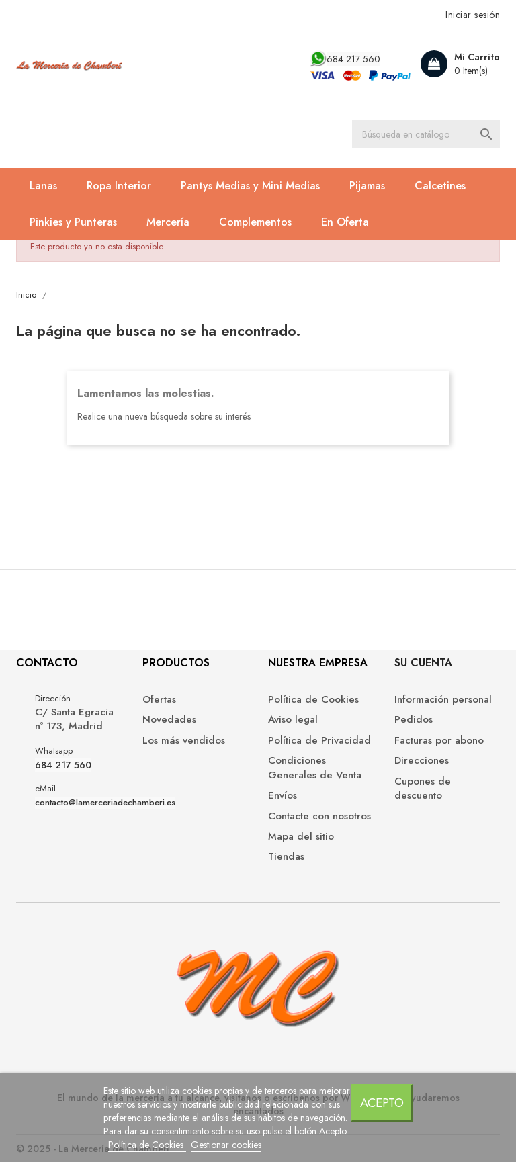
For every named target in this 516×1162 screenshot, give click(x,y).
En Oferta (345, 222)
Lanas (43, 185)
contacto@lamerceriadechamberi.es (105, 803)
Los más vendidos (183, 740)
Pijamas (367, 185)
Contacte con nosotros (319, 816)
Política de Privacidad (319, 740)
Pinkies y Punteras (73, 222)
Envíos (282, 796)
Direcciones (421, 761)
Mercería (167, 222)
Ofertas (159, 699)
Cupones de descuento (422, 788)
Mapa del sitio (301, 837)
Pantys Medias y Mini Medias (250, 185)
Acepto (382, 1102)
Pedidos (413, 720)
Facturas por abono (439, 740)
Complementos (255, 222)
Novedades (169, 720)
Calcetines (440, 185)
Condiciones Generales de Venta (314, 768)
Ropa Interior (119, 185)
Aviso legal (293, 720)
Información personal (443, 699)
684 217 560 (353, 59)
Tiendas (286, 857)
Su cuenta (423, 662)
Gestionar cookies (226, 1144)
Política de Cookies (147, 1144)
